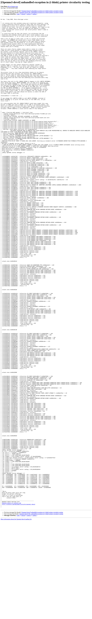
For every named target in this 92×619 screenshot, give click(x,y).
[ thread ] (23, 14)
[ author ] (34, 14)
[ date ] (18, 14)
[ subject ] (29, 14)
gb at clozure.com (13, 6)
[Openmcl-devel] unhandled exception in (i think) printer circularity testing (42, 11)
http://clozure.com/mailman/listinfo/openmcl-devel (18, 602)
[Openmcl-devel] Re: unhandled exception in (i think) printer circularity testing (41, 12)
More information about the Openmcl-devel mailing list (16, 617)
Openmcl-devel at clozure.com (11, 600)
